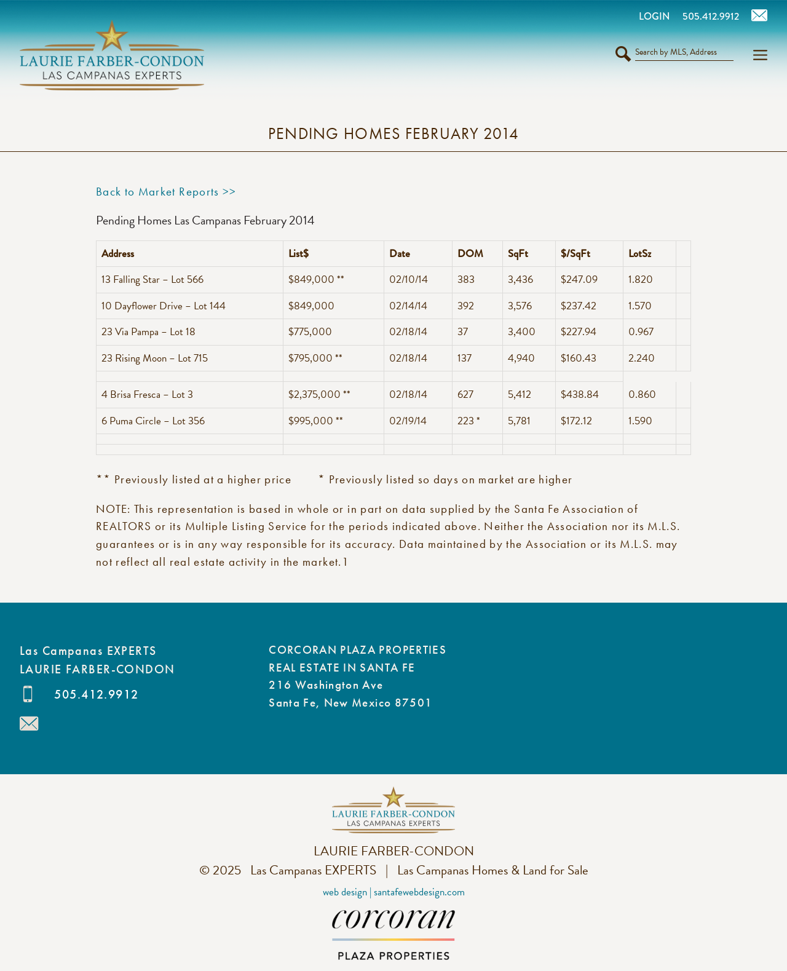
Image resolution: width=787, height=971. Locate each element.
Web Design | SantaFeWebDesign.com (394, 892)
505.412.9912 (96, 694)
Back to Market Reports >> (166, 191)
